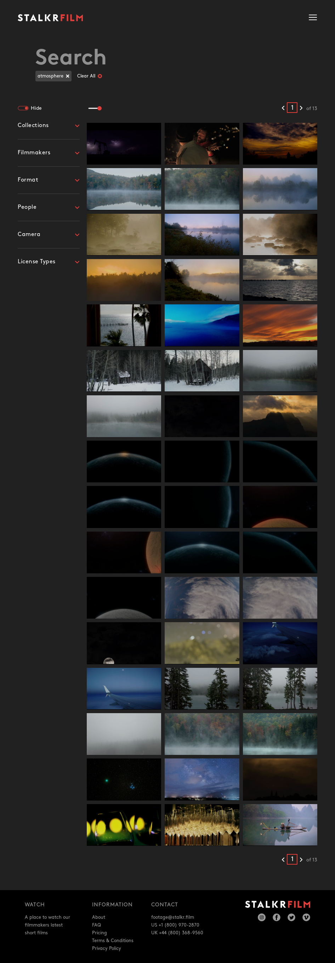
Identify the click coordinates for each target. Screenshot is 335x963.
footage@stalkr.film (172, 917)
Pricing (99, 933)
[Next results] (301, 108)
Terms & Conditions (113, 941)
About (98, 917)
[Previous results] (283, 108)
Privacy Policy (106, 948)
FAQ (96, 925)
